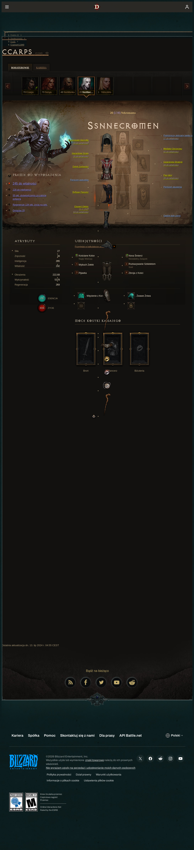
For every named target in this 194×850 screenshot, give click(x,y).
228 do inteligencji (20, 190)
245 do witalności (22, 184)
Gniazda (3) (17, 210)
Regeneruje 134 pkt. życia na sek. (28, 205)
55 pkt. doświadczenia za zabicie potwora (27, 197)
